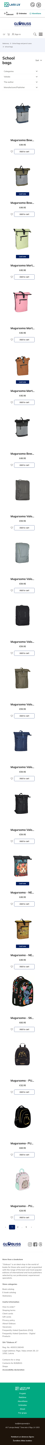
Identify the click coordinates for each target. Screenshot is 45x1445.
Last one (22, 194)
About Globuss (9, 1323)
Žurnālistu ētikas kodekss (22, 1441)
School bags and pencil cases (22, 43)
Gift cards (6, 1317)
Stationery (5, 43)
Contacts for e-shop (11, 1359)
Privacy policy (8, 1320)
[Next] (31, 1227)
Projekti (22, 1393)
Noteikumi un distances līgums (22, 1437)
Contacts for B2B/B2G (12, 1363)
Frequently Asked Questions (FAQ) (17, 1330)
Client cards (7, 1313)
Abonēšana (22, 1401)
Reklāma (22, 1397)
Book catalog (8, 1289)
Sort (37, 60)
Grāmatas (22, 1405)
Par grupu (22, 1413)
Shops (5, 1366)
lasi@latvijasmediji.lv (22, 1423)
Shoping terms (8, 1310)
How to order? (8, 1307)
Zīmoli (22, 1409)
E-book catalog (9, 1292)
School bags (9, 47)
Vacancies (7, 1327)
